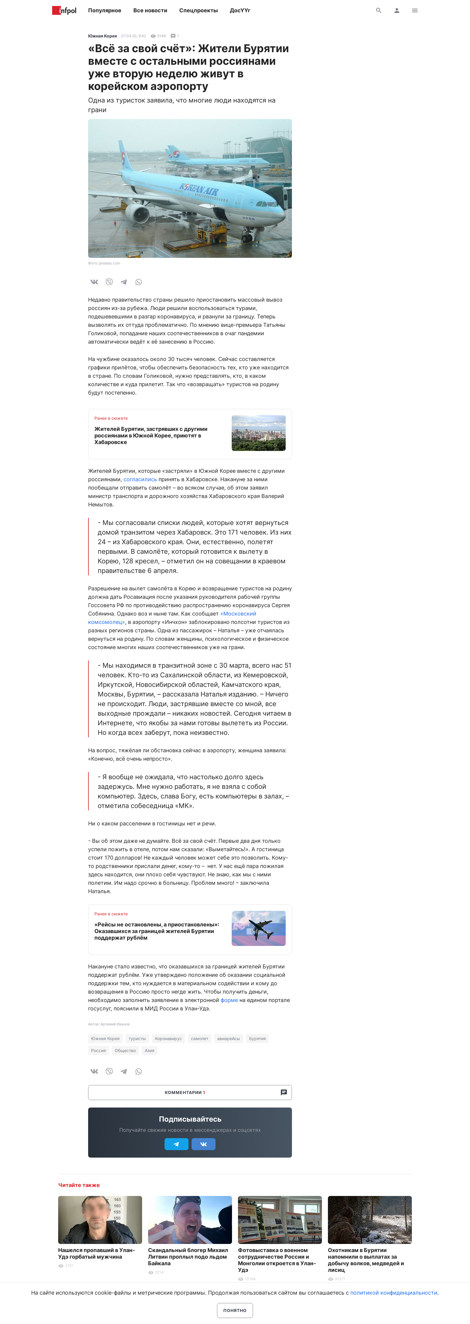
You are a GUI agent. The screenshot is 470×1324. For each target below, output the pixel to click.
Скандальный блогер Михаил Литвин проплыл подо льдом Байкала (188, 1256)
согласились (140, 479)
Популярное (104, 10)
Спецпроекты (198, 10)
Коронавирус (168, 1038)
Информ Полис (64, 10)
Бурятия (257, 1038)
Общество (125, 1050)
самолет (199, 1038)
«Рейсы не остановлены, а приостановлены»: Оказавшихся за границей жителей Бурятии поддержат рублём (156, 931)
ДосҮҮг (240, 10)
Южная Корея (102, 35)
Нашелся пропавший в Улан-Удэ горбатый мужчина (96, 1253)
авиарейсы (228, 1038)
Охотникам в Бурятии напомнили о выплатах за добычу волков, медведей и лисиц (366, 1260)
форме (229, 1000)
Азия (149, 1050)
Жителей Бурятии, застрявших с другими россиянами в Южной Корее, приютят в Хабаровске (150, 435)
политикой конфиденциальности (393, 1293)
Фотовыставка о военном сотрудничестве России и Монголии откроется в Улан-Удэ (277, 1260)
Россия (98, 1050)
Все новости (150, 10)
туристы (137, 1038)
